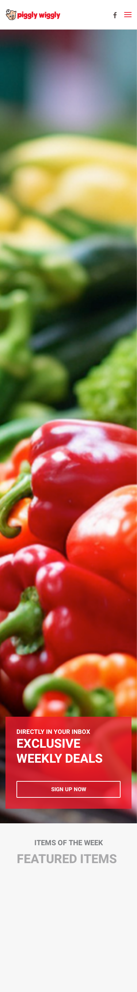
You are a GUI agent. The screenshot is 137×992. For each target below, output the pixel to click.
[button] (128, 14)
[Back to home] (32, 14)
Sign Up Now (68, 789)
